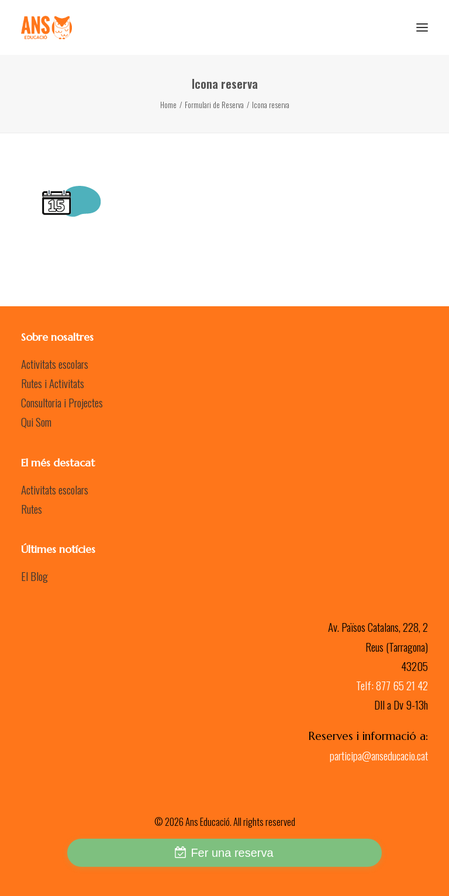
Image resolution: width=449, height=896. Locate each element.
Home (168, 104)
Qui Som (36, 421)
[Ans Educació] (46, 27)
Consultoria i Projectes (62, 402)
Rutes (31, 508)
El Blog (34, 576)
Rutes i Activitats (52, 383)
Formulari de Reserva (214, 104)
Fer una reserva (232, 852)
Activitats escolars (54, 363)
